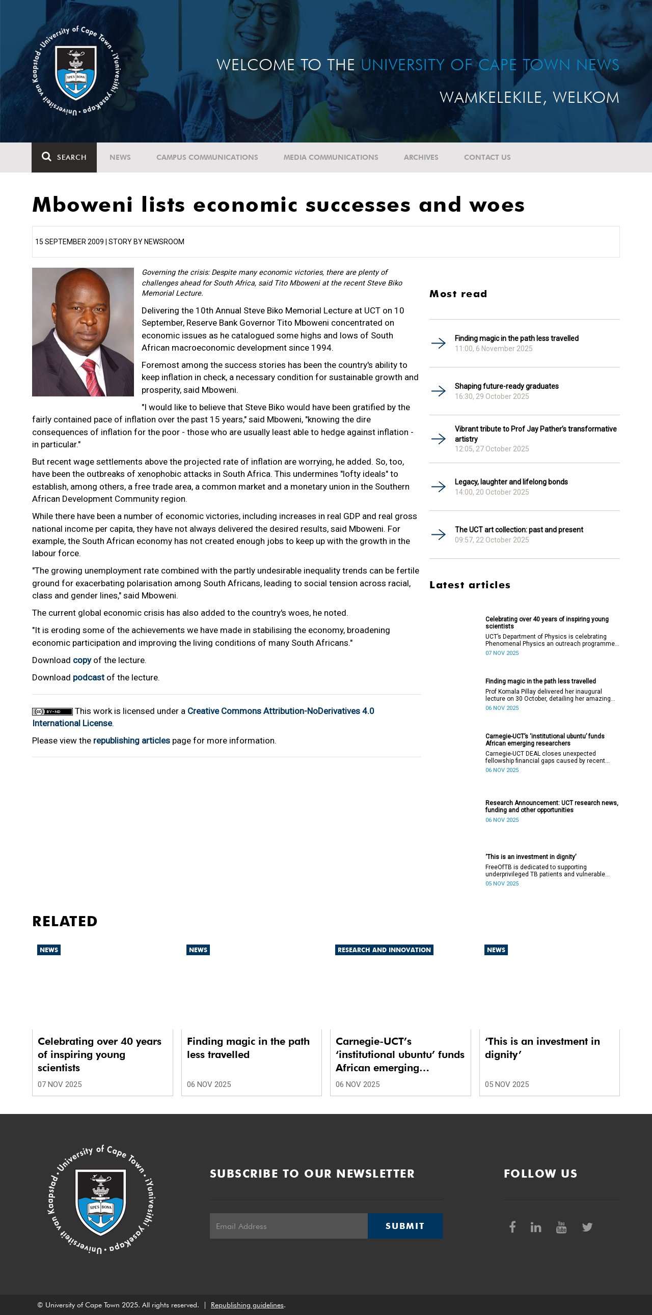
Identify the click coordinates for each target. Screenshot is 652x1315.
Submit (405, 1226)
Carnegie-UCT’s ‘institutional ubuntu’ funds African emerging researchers (545, 740)
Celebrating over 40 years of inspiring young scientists (547, 623)
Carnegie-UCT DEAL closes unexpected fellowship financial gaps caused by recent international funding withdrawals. (545, 757)
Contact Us (488, 157)
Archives (421, 157)
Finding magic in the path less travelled (517, 338)
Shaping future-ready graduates (507, 386)
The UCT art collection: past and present (519, 530)
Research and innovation (384, 950)
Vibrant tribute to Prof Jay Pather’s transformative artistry (536, 434)
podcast (88, 677)
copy (82, 660)
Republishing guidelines (247, 1305)
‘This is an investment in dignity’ (530, 857)
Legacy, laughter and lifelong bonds (511, 482)
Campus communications (208, 157)
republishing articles (131, 740)
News (120, 157)
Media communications (331, 157)
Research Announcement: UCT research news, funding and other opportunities (551, 806)
